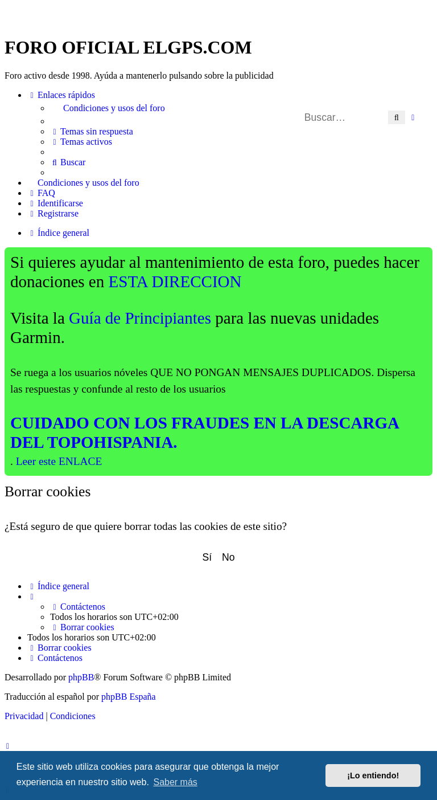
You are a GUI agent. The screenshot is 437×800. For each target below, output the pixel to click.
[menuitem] (241, 108)
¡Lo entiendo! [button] (373, 775)
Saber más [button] (175, 782)
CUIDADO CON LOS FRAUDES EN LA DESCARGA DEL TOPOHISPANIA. (204, 432)
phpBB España (128, 696)
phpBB (81, 677)
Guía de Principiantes (140, 318)
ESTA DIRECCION (175, 281)
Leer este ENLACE (59, 461)
